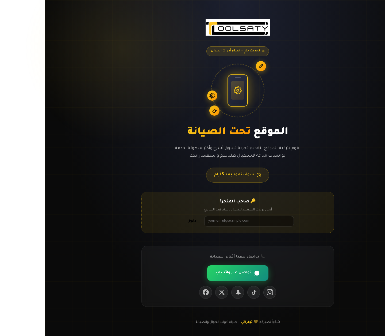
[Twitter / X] (176, 292)
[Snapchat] (192, 292)
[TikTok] (208, 292)
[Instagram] (224, 292)
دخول (146, 221)
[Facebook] (160, 292)
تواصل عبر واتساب (193, 273)
